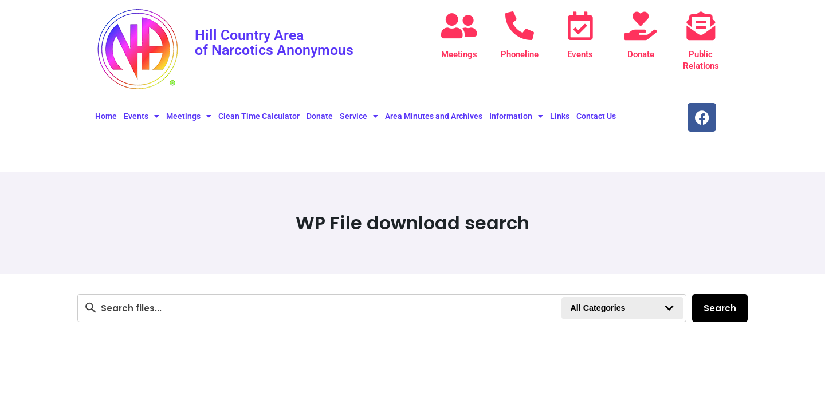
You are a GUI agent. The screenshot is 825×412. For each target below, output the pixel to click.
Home (106, 116)
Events (580, 54)
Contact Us (596, 116)
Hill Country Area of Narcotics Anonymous (278, 42)
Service (359, 116)
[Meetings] (459, 25)
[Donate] (640, 25)
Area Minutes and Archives (433, 116)
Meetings (459, 54)
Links (559, 116)
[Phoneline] (519, 25)
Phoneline (520, 54)
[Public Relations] (700, 25)
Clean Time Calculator (259, 116)
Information (516, 116)
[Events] (580, 25)
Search (720, 308)
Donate (640, 54)
